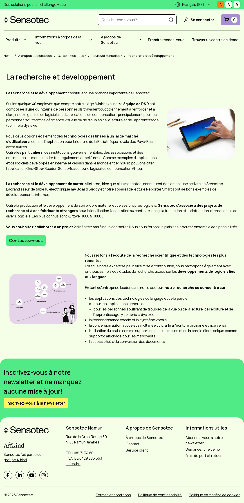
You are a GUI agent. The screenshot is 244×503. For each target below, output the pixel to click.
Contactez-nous (26, 240)
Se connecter (198, 20)
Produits (13, 39)
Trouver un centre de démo (215, 39)
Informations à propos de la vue (58, 40)
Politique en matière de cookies (214, 494)
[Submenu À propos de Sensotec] (141, 39)
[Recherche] (171, 19)
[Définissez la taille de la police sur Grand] (236, 4)
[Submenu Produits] (25, 39)
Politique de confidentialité (160, 494)
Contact (132, 443)
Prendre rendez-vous (166, 39)
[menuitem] (17, 40)
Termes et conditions (113, 494)
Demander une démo (203, 449)
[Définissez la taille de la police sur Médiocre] (228, 4)
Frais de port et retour (204, 455)
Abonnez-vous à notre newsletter (204, 440)
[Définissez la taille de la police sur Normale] (220, 4)
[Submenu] (208, 4)
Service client (137, 450)
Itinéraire (73, 463)
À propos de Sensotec (111, 40)
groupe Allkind (15, 459)
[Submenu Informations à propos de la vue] (90, 39)
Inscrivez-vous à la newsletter (36, 403)
